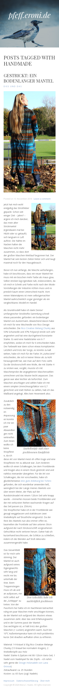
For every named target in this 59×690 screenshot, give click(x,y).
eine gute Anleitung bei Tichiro (36, 480)
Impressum (9, 680)
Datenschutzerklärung (27, 680)
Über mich (45, 680)
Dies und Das (13, 86)
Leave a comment (42, 198)
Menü (29, 31)
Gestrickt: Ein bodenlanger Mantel (28, 78)
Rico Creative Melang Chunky (36, 328)
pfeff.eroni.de (29, 15)
